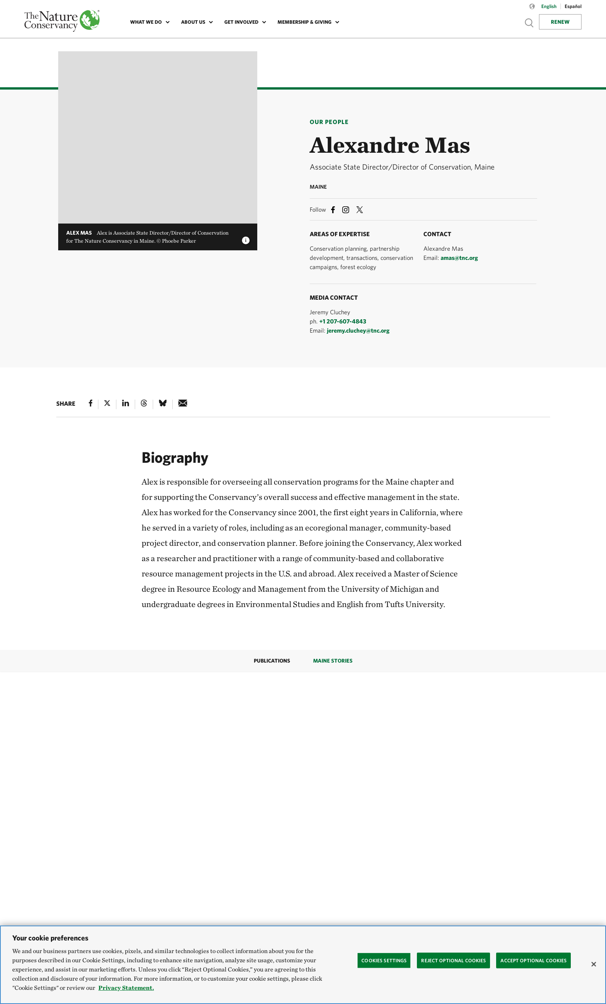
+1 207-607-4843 (342, 321)
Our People (329, 121)
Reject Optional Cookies (453, 960)
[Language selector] (532, 10)
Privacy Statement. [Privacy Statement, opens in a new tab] (126, 987)
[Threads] (144, 404)
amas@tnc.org (459, 257)
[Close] (593, 964)
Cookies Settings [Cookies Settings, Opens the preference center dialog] (384, 960)
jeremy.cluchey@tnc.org (358, 330)
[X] (107, 404)
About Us (193, 22)
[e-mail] (182, 404)
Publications (272, 661)
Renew (560, 22)
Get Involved (241, 22)
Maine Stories (333, 661)
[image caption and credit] (245, 238)
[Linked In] (125, 404)
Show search (529, 23)
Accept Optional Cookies (533, 960)
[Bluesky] (163, 404)
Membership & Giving (305, 22)
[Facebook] (91, 404)
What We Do (146, 22)
